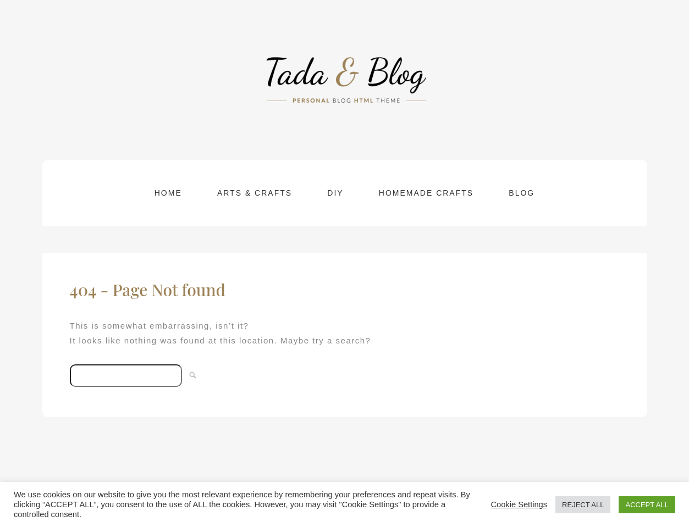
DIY (335, 192)
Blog (521, 192)
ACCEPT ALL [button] (647, 505)
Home (168, 192)
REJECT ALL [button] (583, 505)
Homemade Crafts (426, 192)
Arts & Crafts (254, 192)
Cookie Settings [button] (518, 504)
